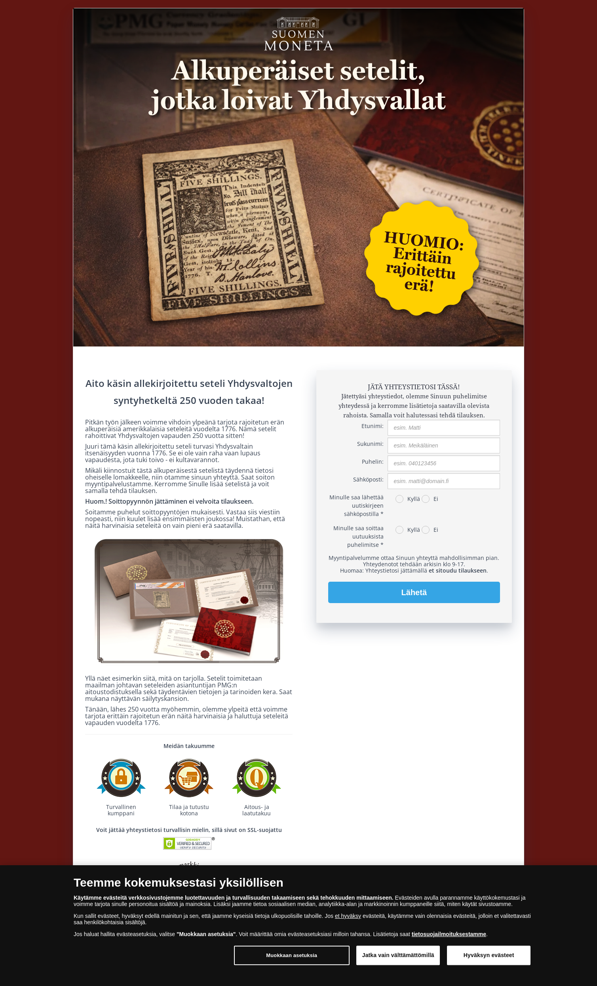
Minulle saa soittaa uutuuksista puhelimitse (358, 536)
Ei (435, 499)
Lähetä (414, 592)
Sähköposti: (368, 479)
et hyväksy (348, 920)
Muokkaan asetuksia (291, 960)
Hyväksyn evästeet (489, 960)
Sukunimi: (370, 443)
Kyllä (413, 499)
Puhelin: (373, 461)
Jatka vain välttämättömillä (398, 960)
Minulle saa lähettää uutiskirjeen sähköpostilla (356, 505)
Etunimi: (372, 426)
